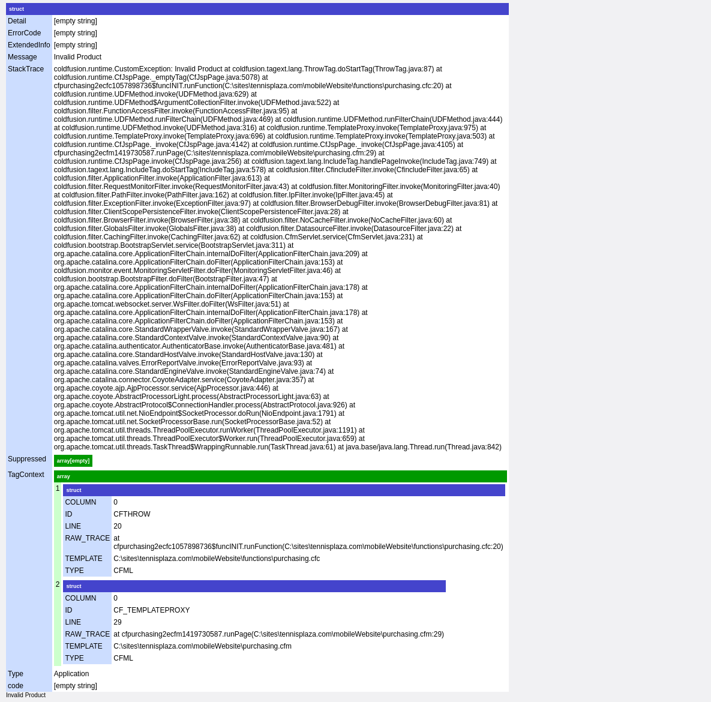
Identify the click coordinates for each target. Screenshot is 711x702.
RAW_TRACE (87, 538)
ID (68, 514)
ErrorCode (24, 33)
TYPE (74, 570)
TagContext (26, 474)
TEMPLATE (83, 558)
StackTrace (26, 69)
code (15, 686)
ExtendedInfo (29, 45)
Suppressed (27, 459)
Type (15, 674)
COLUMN (80, 502)
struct (16, 9)
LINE (73, 526)
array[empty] (73, 461)
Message (22, 57)
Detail (17, 21)
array (63, 476)
